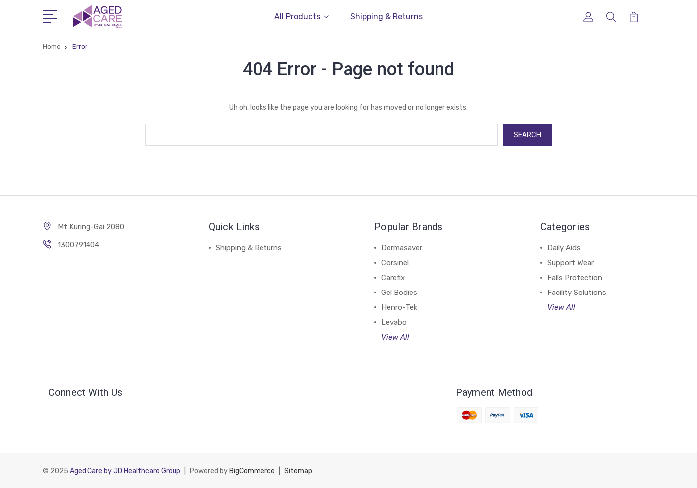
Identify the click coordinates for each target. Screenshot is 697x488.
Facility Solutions (576, 292)
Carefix (393, 277)
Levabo (394, 322)
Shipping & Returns (386, 16)
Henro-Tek (399, 307)
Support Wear (570, 262)
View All (395, 337)
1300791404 (78, 244)
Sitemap (298, 471)
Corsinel (395, 262)
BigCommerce (252, 471)
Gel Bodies (399, 292)
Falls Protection (574, 277)
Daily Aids (564, 247)
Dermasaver (401, 247)
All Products (301, 16)
